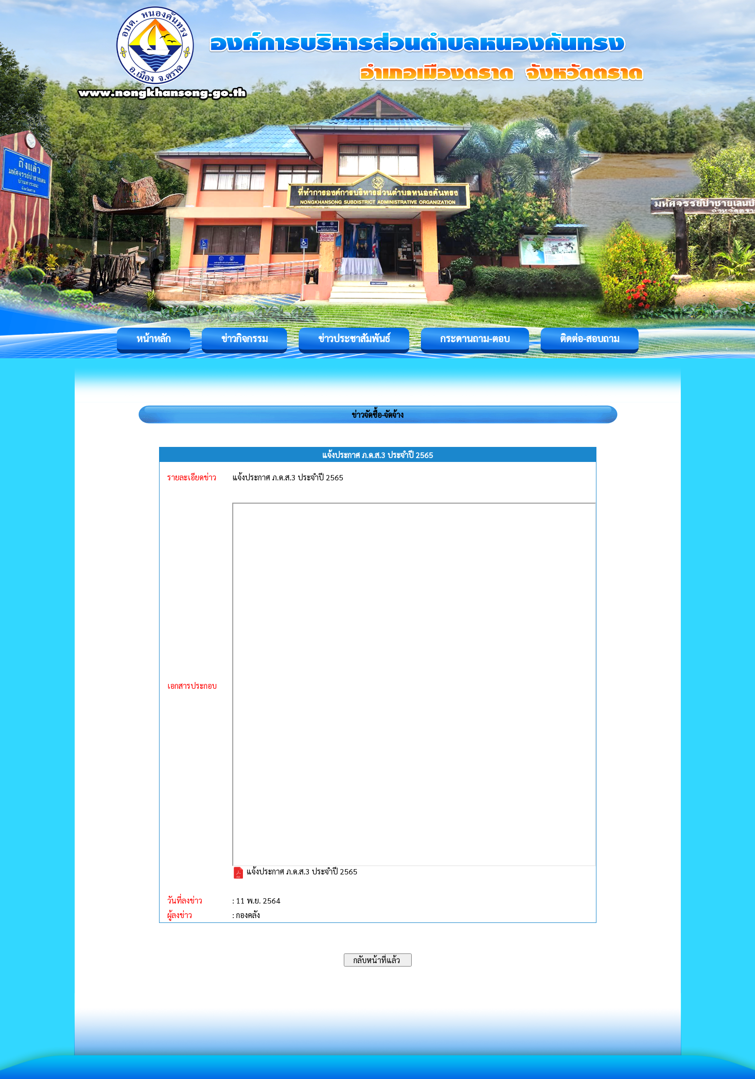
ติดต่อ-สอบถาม (589, 338)
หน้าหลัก (153, 338)
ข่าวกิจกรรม (244, 338)
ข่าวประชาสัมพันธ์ (354, 338)
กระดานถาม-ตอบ (475, 338)
